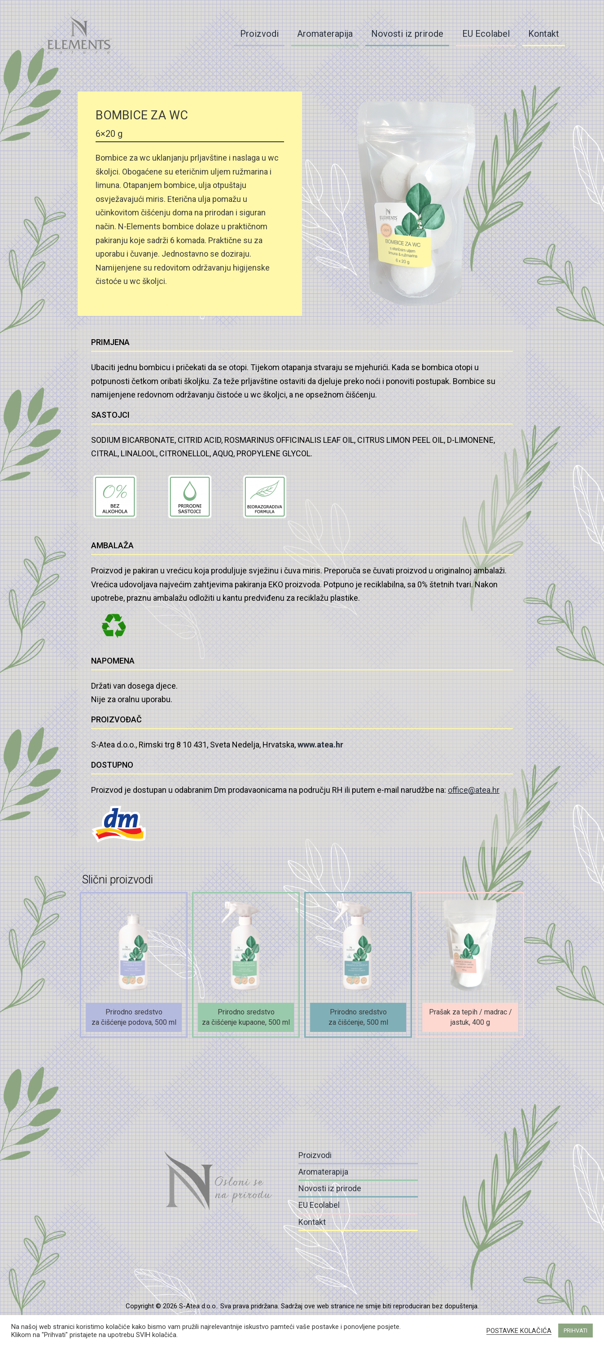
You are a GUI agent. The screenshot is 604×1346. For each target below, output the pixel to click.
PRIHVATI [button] (575, 1330)
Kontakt (543, 33)
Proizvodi (259, 33)
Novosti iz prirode (407, 33)
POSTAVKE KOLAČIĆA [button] (518, 1331)
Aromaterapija (325, 33)
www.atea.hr (320, 744)
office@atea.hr (473, 790)
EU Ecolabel (486, 33)
